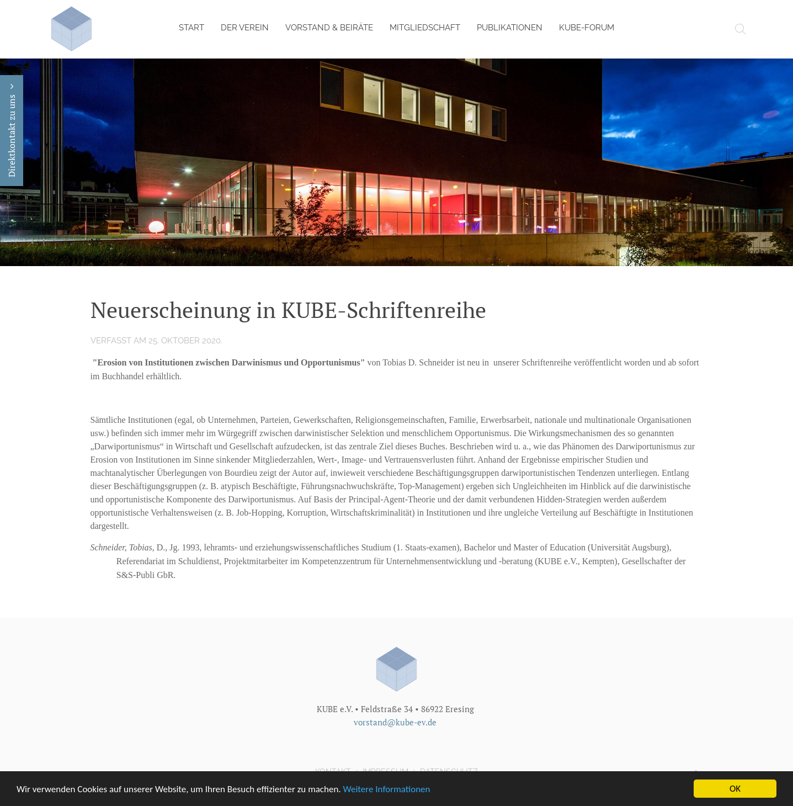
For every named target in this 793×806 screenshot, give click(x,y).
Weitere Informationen (386, 790)
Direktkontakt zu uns (12, 130)
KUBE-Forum (586, 28)
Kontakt (333, 771)
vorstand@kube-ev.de (395, 721)
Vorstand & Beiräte (329, 28)
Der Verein (245, 28)
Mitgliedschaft (425, 28)
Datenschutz (449, 771)
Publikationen (509, 28)
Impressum (385, 771)
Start (191, 28)
